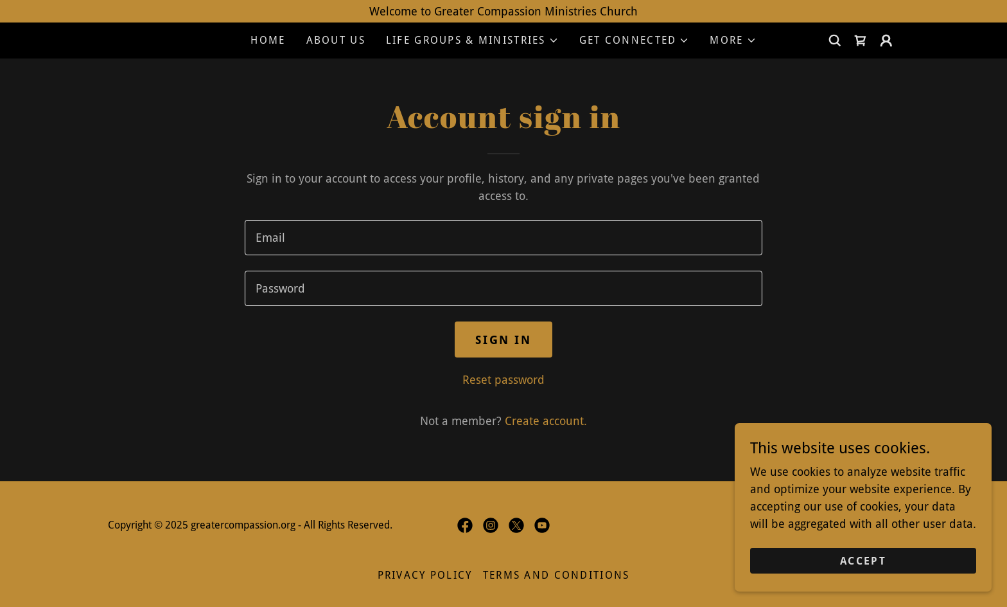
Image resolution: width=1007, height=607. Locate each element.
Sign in (503, 340)
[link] (860, 40)
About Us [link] (335, 40)
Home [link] (267, 40)
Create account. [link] (546, 421)
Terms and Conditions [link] (556, 575)
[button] (472, 40)
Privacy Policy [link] (425, 575)
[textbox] (503, 237)
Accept (863, 561)
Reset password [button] (503, 379)
